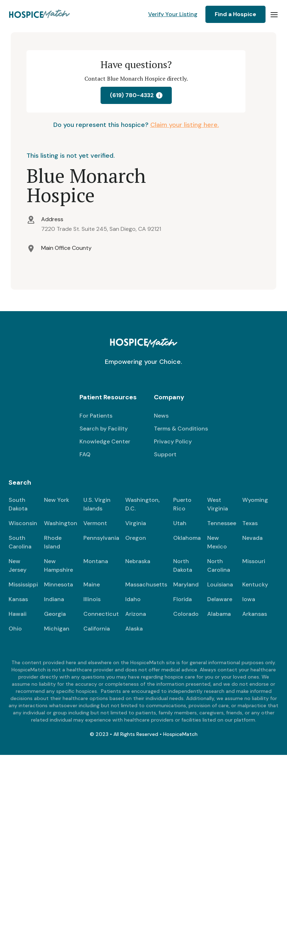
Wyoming (255, 500)
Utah (179, 523)
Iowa (248, 599)
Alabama (219, 614)
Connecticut (101, 614)
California (96, 628)
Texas (250, 523)
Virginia (135, 523)
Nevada (252, 538)
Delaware (219, 599)
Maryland (186, 584)
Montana (95, 561)
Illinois (92, 599)
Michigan (56, 628)
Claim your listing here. (184, 124)
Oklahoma (187, 538)
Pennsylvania (101, 538)
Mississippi (23, 584)
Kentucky (255, 584)
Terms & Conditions (181, 428)
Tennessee (221, 523)
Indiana (54, 599)
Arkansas (254, 614)
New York (56, 500)
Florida (182, 599)
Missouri (253, 561)
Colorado (186, 614)
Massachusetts (146, 584)
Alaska (134, 628)
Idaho (133, 599)
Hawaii (17, 614)
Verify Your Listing (173, 14)
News (161, 415)
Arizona (135, 614)
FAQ (85, 454)
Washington (60, 523)
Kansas (18, 599)
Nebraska (137, 561)
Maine (91, 584)
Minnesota (58, 584)
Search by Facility (103, 428)
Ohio (15, 628)
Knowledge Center (104, 441)
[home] (40, 14)
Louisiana (220, 584)
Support (165, 454)
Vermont (95, 523)
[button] (274, 14)
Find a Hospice (235, 14)
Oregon (135, 538)
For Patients (95, 415)
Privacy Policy (173, 441)
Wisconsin (23, 523)
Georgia (55, 614)
